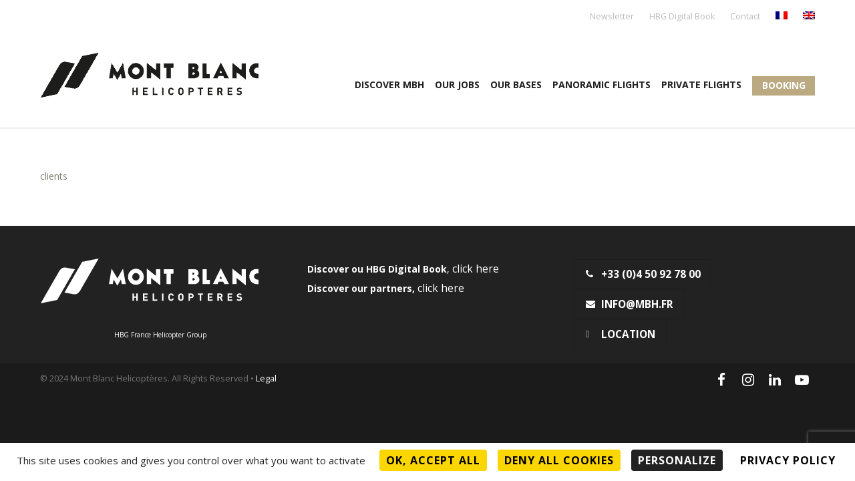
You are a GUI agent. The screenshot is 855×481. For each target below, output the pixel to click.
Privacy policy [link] (788, 460)
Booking (784, 85)
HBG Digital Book (682, 17)
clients (53, 176)
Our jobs (457, 84)
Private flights (701, 84)
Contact (745, 17)
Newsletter (612, 17)
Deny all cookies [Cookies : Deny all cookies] (559, 460)
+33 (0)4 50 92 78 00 (643, 274)
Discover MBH (389, 84)
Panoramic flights (601, 84)
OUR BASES (516, 84)
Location (620, 334)
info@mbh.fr (629, 304)
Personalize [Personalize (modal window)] (677, 460)
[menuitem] (782, 16)
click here (475, 269)
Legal (266, 378)
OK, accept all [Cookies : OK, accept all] (433, 460)
